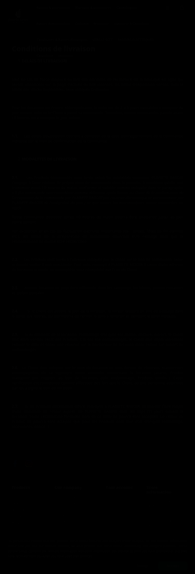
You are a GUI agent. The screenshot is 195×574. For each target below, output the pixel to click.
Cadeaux (82, 23)
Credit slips (114, 509)
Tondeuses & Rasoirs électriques (62, 39)
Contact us (20, 516)
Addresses (113, 516)
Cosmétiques (127, 7)
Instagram (28, 463)
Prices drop (20, 497)
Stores (59, 528)
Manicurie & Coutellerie (131, 23)
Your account (119, 487)
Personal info (116, 497)
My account (20, 523)
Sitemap (61, 521)
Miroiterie (65, 55)
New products (22, 503)
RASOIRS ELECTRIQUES (136, 39)
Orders (111, 503)
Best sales (19, 509)
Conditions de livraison (72, 497)
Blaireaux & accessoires (93, 7)
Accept (173, 565)
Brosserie (101, 23)
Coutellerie (45, 55)
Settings (143, 566)
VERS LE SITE (103, 39)
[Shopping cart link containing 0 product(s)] (182, 8)
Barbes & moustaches (53, 23)
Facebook (15, 463)
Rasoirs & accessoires (53, 7)
